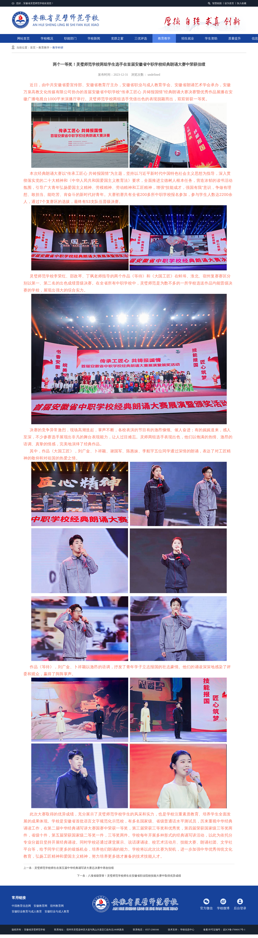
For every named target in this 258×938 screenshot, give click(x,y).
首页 (33, 47)
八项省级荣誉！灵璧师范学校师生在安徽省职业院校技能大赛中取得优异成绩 (134, 875)
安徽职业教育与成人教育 (27, 911)
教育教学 (164, 40)
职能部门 (70, 40)
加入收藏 (241, 3)
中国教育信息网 (21, 905)
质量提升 (234, 38)
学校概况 (47, 38)
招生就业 (187, 40)
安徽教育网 (40, 905)
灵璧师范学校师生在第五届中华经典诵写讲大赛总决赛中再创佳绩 (74, 867)
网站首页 (23, 38)
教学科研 (57, 47)
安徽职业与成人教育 (57, 911)
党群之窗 (117, 38)
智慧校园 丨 (218, 3)
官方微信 (206, 904)
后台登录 (240, 904)
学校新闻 (94, 38)
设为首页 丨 (231, 3)
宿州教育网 (57, 905)
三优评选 (140, 38)
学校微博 (223, 904)
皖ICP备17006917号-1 (234, 929)
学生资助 (211, 38)
